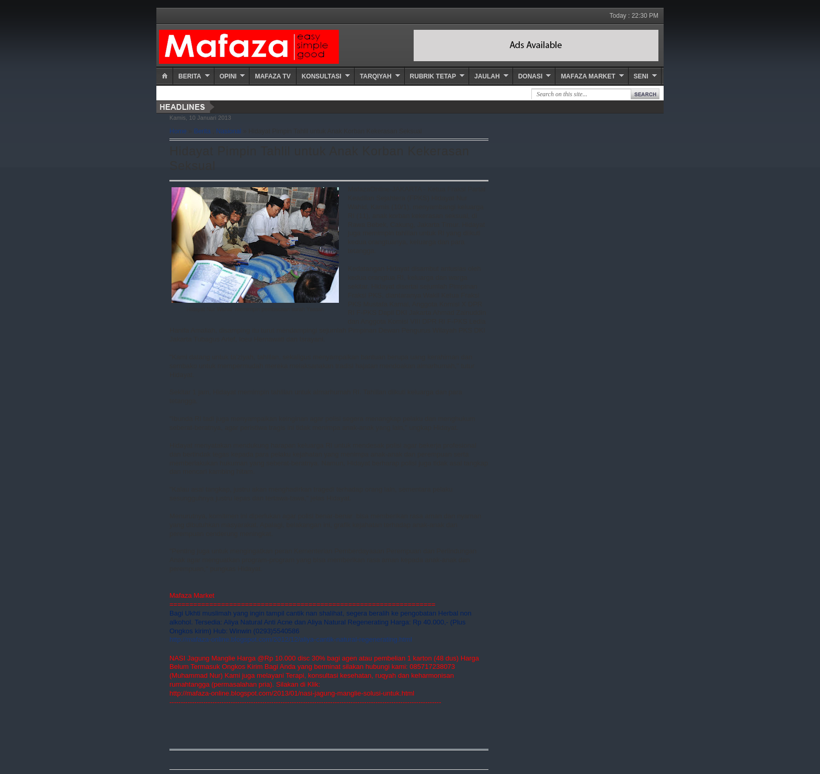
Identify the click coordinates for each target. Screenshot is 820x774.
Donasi (530, 76)
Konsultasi (321, 76)
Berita (189, 76)
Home (178, 131)
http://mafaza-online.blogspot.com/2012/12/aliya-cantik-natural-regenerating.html (290, 639)
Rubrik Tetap (433, 76)
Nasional (228, 131)
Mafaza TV (272, 76)
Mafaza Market (588, 76)
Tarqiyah (376, 76)
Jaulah (487, 76)
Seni (641, 76)
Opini (228, 76)
